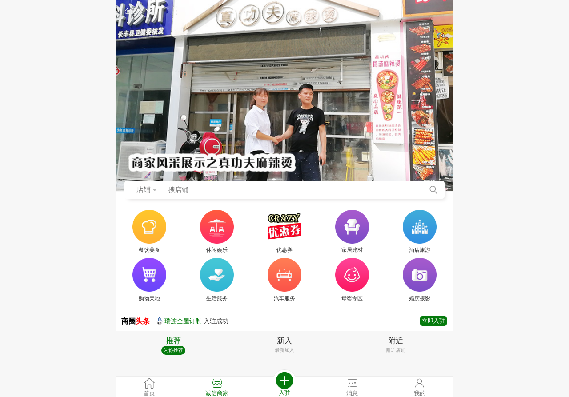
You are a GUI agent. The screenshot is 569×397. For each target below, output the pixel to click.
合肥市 (139, 11)
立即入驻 (433, 320)
